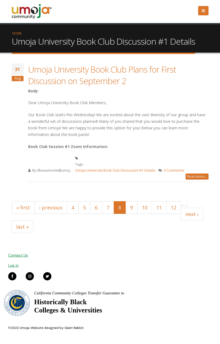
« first (23, 207)
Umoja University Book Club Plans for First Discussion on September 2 (102, 75)
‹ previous (50, 207)
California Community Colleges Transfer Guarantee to (79, 293)
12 (173, 207)
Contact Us (18, 255)
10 (144, 207)
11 (159, 207)
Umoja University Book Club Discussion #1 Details (115, 170)
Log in (13, 265)
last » (22, 226)
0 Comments (174, 170)
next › (191, 214)
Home (17, 33)
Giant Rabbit (74, 328)
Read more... (197, 176)
